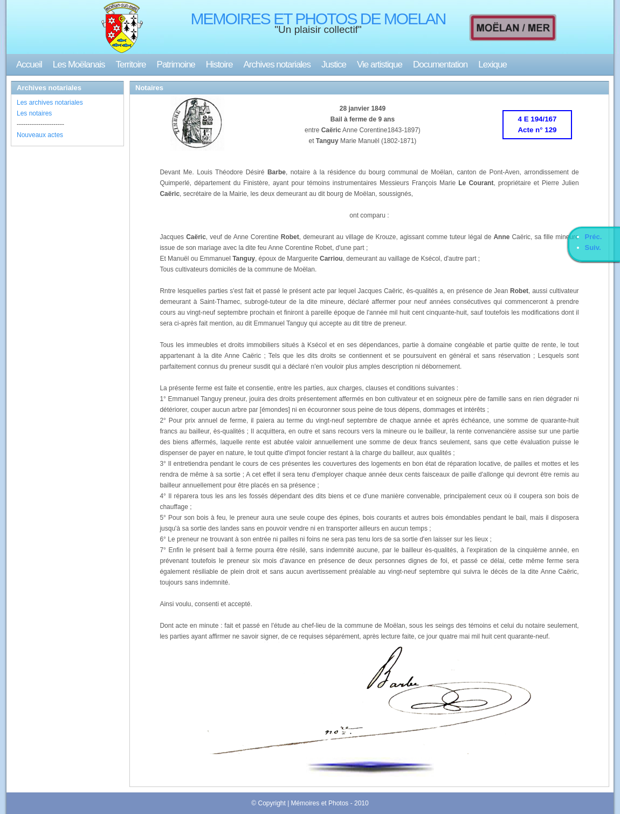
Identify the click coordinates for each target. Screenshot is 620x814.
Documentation (440, 64)
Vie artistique (379, 64)
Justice (333, 64)
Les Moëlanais (79, 64)
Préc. (593, 237)
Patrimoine (176, 64)
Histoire (219, 64)
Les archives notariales (50, 102)
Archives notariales (277, 64)
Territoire (130, 64)
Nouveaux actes (40, 135)
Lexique (492, 64)
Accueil (29, 64)
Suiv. (593, 247)
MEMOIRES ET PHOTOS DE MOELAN (318, 19)
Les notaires (34, 113)
